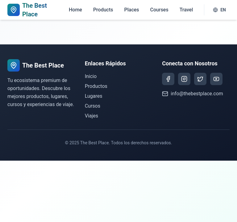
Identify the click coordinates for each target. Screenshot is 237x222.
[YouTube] (216, 79)
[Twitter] (200, 79)
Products (103, 10)
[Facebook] (168, 79)
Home (75, 10)
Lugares (93, 96)
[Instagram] (184, 79)
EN (219, 9)
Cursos (92, 106)
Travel (186, 10)
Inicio (91, 76)
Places (131, 10)
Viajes (91, 116)
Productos (96, 86)
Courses (159, 10)
